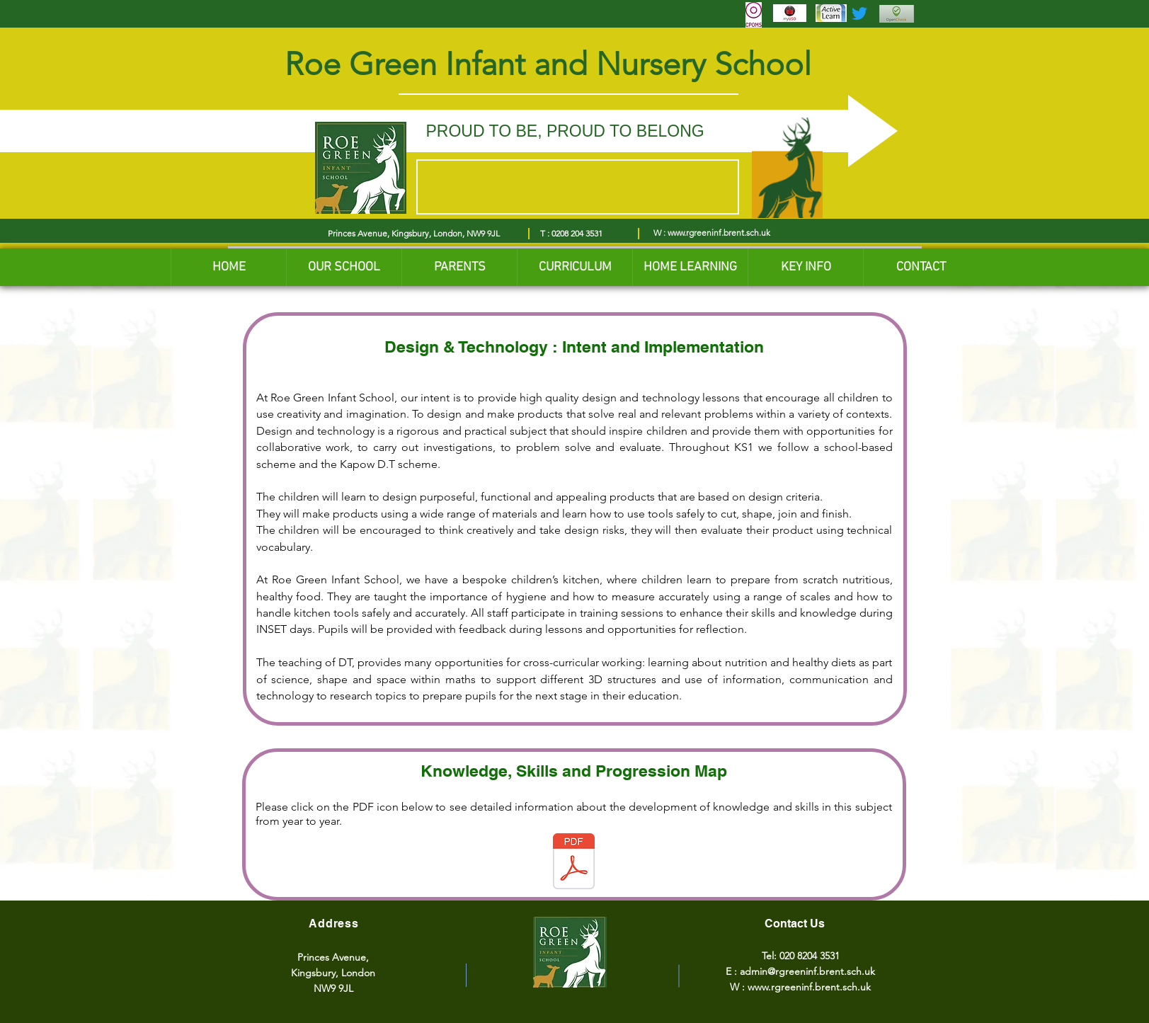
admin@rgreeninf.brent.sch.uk (807, 971)
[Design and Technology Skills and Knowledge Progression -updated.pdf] (573, 863)
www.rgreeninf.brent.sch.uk (719, 232)
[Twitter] (859, 13)
